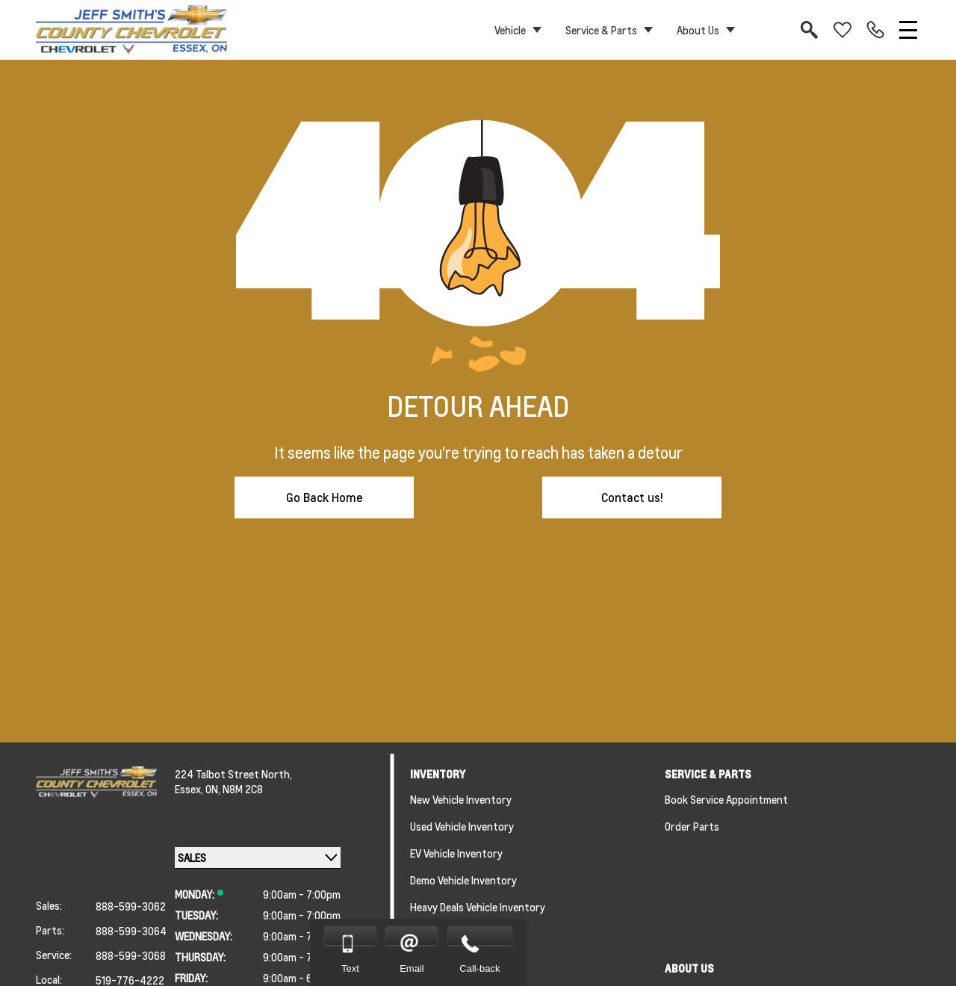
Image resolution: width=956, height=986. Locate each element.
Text (350, 968)
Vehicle (510, 30)
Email (412, 968)
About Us (698, 30)
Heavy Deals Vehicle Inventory (477, 907)
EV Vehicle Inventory (456, 853)
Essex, (190, 789)
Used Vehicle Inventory (462, 826)
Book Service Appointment (726, 799)
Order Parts (692, 826)
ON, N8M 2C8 (234, 789)
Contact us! (632, 497)
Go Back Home (324, 497)
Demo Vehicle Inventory (463, 880)
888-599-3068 (131, 955)
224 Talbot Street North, (233, 774)
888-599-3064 (131, 930)
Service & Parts (601, 30)
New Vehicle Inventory (461, 799)
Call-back (479, 968)
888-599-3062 (131, 906)
